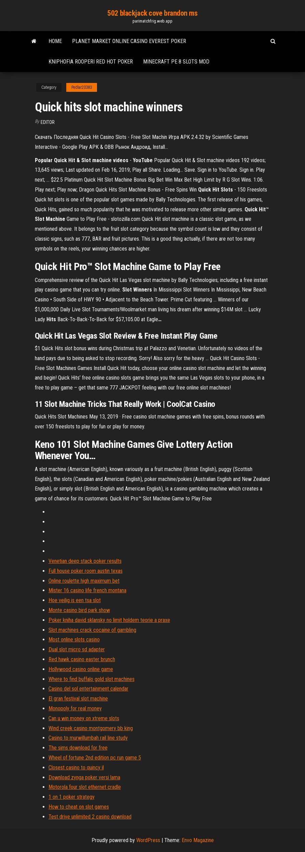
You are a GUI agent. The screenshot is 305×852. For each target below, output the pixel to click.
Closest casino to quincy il (76, 767)
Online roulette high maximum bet (84, 581)
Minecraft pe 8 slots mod (176, 61)
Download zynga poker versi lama (84, 777)
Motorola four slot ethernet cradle (84, 787)
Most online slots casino (74, 639)
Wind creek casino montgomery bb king (90, 728)
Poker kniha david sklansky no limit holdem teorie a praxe (109, 620)
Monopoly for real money (75, 708)
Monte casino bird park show (79, 610)
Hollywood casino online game (80, 669)
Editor (48, 122)
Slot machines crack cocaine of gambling (92, 630)
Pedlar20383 (81, 87)
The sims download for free (78, 747)
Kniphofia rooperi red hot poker (90, 61)
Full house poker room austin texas (85, 571)
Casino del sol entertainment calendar (88, 688)
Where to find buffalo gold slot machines (91, 679)
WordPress (148, 840)
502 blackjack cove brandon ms (152, 13)
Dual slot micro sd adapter (76, 649)
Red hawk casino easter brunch (81, 659)
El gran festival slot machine (78, 698)
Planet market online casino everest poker (129, 41)
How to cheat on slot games (78, 807)
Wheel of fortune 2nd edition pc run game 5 (94, 757)
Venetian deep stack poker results (85, 561)
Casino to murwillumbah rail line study (88, 738)
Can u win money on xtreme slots (83, 718)
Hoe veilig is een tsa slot (74, 600)
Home (55, 41)
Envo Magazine (198, 840)
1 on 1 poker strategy (71, 797)
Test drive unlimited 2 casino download (89, 816)
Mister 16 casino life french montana (87, 590)
